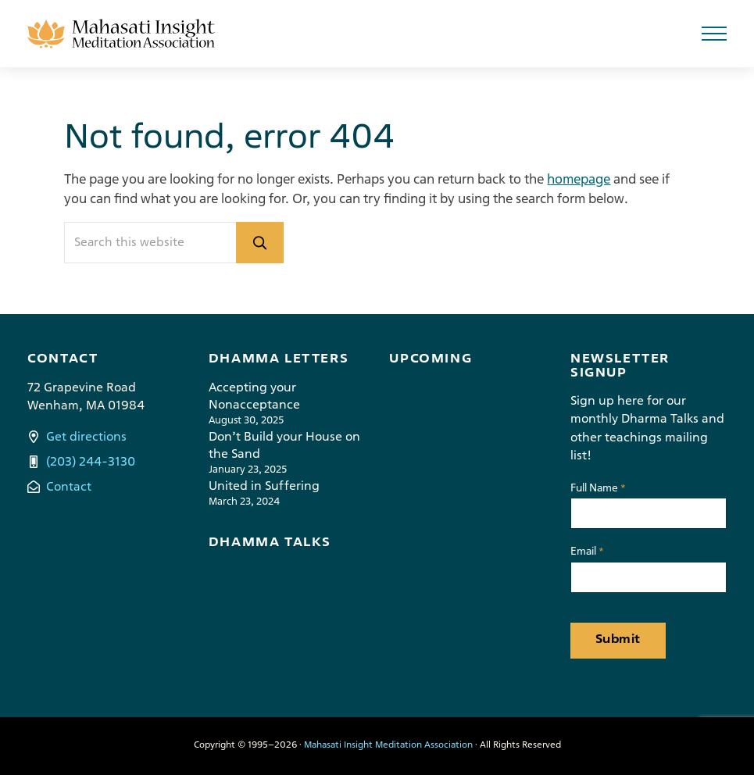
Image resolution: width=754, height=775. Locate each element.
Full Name (598, 489)
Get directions (86, 437)
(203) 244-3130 (90, 462)
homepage (578, 180)
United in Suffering (264, 486)
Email (587, 552)
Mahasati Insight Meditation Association (388, 745)
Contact (68, 487)
